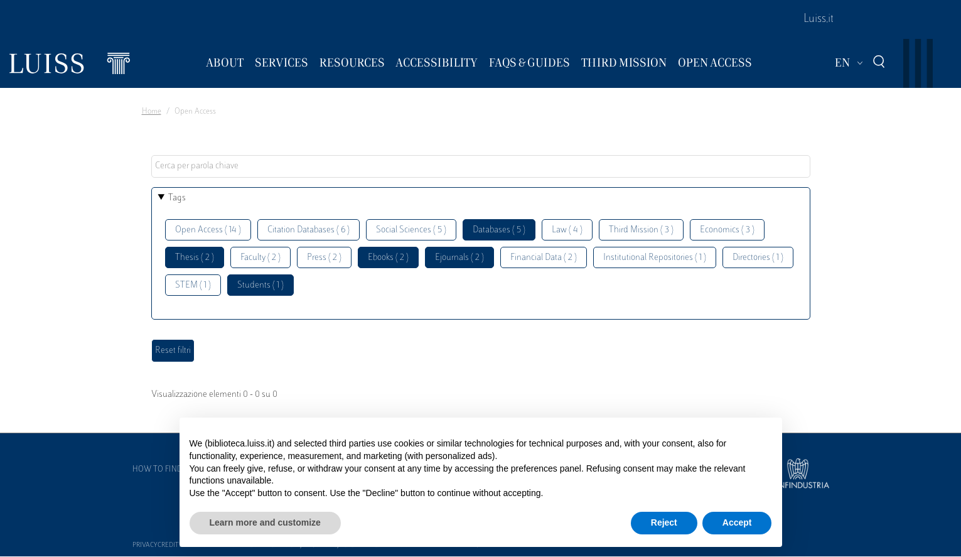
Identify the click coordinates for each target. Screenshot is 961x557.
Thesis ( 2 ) (194, 257)
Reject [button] (664, 522)
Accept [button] (737, 522)
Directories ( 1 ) (758, 257)
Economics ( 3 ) (727, 230)
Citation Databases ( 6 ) (308, 230)
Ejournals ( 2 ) (459, 257)
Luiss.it (818, 19)
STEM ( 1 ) (193, 285)
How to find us (163, 469)
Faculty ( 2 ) (260, 257)
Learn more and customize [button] (265, 522)
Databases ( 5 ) (499, 230)
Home (151, 112)
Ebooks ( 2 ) (388, 257)
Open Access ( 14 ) (208, 230)
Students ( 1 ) (260, 285)
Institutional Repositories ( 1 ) (654, 257)
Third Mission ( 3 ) (641, 230)
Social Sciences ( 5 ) (411, 230)
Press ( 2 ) (324, 257)
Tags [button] (177, 198)
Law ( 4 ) (567, 230)
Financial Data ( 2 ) (543, 257)
